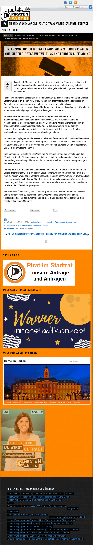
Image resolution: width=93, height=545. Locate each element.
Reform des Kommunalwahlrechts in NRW (66, 234)
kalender (38, 493)
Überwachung (47, 225)
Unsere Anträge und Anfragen (51, 536)
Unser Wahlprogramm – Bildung (22, 520)
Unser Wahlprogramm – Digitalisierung (57, 520)
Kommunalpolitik (10, 225)
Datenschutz (60, 222)
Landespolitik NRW (31, 506)
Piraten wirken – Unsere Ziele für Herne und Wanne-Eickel (34, 500)
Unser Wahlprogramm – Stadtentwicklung (27, 529)
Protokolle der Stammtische (20, 515)
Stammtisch (13, 511)
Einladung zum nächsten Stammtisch (26, 234)
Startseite (4, 24)
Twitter (70, 2)
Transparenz (56, 24)
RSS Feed (75, 2)
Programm (73, 508)
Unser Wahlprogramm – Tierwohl (63, 529)
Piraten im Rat (28, 497)
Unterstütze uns (52, 539)
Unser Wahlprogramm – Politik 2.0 (56, 523)
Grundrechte (71, 222)
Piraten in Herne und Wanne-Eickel (53, 497)
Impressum (26, 493)
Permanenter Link (11, 228)
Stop (6, 412)
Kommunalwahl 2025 (54, 493)
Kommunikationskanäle (72, 539)
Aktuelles (50, 222)
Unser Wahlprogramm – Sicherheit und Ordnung (30, 526)
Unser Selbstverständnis (54, 506)
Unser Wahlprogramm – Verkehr (54, 533)
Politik (43, 24)
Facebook (65, 2)
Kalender (71, 24)
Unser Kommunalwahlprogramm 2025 (67, 517)
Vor (41, 412)
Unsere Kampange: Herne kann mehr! (25, 539)
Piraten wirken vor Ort (23, 24)
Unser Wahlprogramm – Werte (22, 536)
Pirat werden (10, 30)
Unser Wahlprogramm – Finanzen (23, 523)
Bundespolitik (14, 506)
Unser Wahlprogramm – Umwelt (22, 533)
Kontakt (83, 24)
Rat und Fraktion (25, 225)
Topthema (37, 225)
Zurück (35, 412)
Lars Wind (37, 222)
